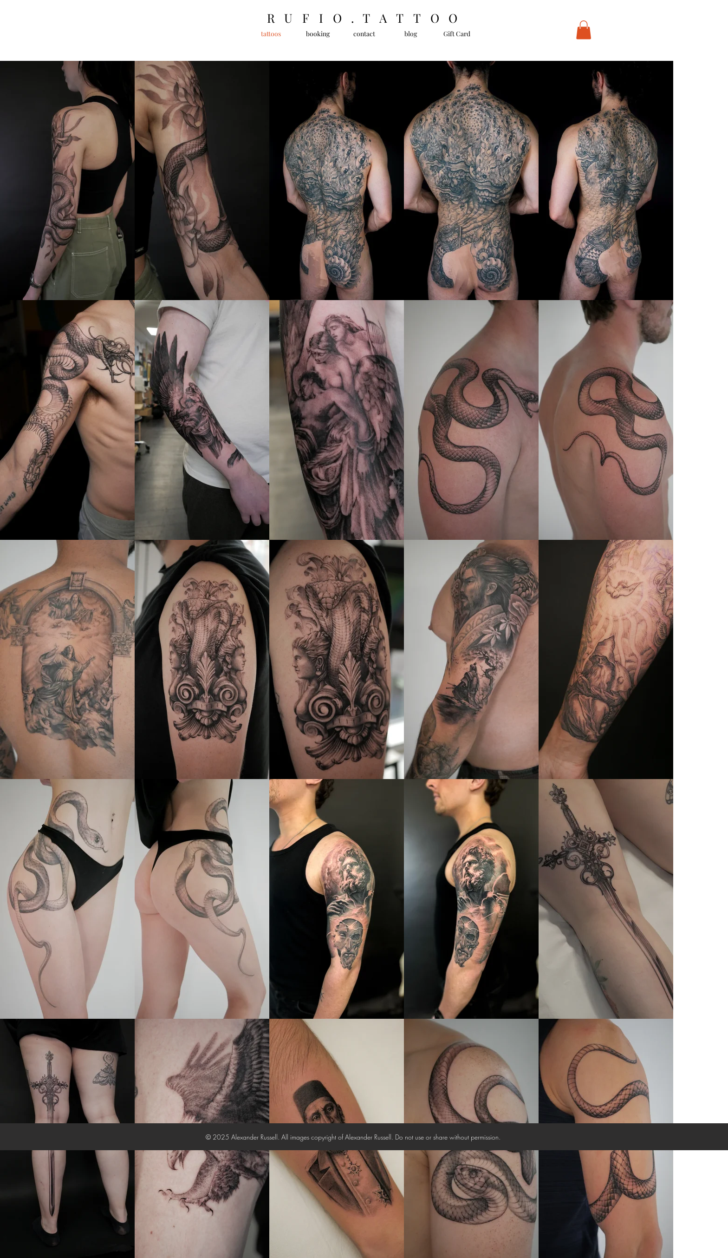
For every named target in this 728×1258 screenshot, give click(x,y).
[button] (584, 29)
